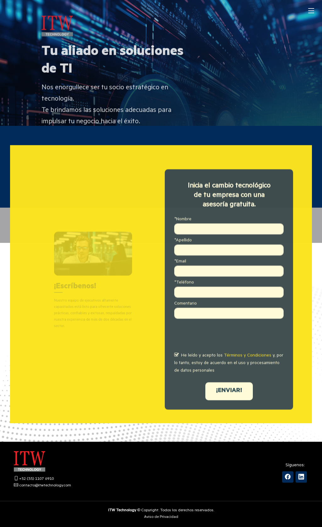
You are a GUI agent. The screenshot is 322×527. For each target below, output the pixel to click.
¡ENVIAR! (229, 401)
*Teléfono (184, 292)
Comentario (185, 314)
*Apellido (183, 250)
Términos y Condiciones (247, 365)
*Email (180, 271)
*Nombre (183, 229)
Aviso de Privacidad (161, 517)
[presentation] (222, 346)
